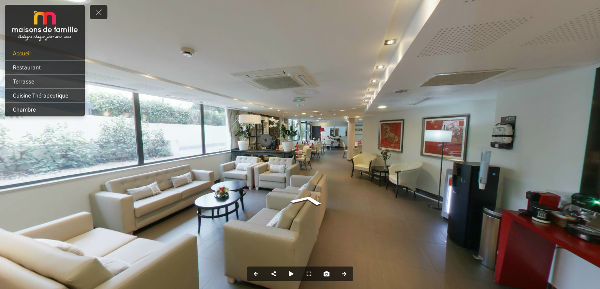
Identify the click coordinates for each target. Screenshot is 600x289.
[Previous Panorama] (256, 274)
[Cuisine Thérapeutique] (45, 95)
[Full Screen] (309, 274)
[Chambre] (45, 109)
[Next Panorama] (344, 274)
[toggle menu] (98, 12)
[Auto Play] (291, 274)
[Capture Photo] (326, 274)
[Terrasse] (45, 81)
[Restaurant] (45, 67)
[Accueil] (45, 53)
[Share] (274, 274)
